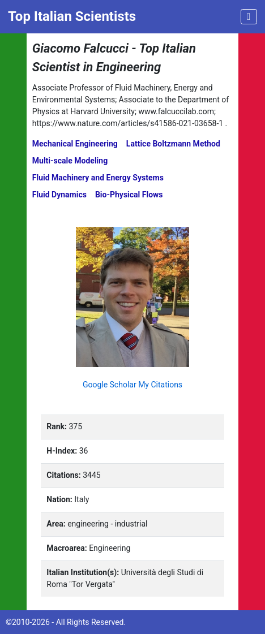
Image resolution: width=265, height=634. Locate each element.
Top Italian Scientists (72, 16)
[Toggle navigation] (249, 16)
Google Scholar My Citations (132, 384)
